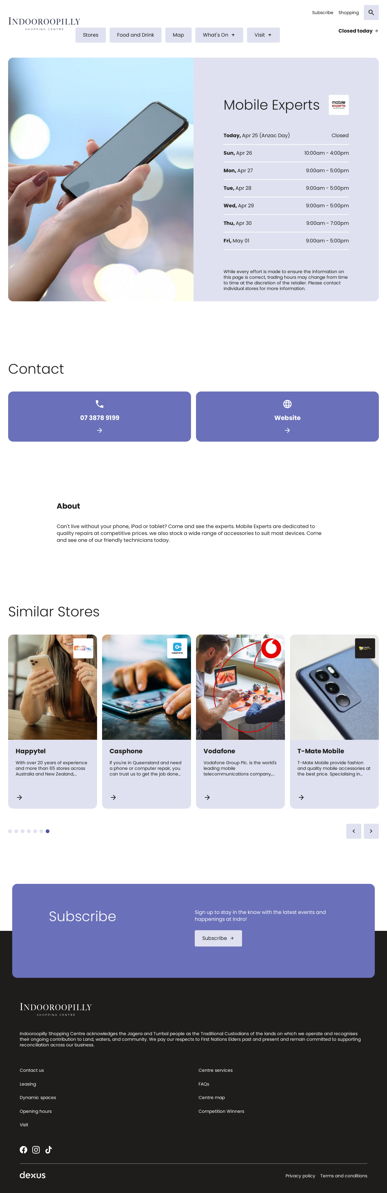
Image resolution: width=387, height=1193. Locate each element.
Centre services (216, 1070)
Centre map (212, 1097)
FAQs (204, 1084)
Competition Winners (221, 1111)
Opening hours (36, 1111)
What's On (219, 35)
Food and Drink (135, 35)
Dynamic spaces (38, 1097)
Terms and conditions (343, 1176)
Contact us (32, 1070)
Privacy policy (300, 1176)
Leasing (28, 1084)
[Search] (371, 12)
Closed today (358, 31)
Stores (90, 35)
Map (178, 35)
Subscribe (322, 13)
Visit (263, 35)
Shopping (348, 13)
